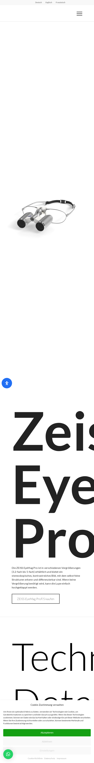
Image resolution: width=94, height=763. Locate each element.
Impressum (61, 758)
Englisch (49, 2)
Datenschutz (49, 758)
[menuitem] (39, 2)
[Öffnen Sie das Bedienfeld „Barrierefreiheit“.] (7, 383)
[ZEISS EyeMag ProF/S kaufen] (36, 599)
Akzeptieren (46, 732)
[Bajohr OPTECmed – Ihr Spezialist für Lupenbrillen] (40, 13)
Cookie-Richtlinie (35, 758)
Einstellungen (47, 750)
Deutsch (38, 2)
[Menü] (77, 13)
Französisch (60, 2)
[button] (8, 754)
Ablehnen (47, 741)
